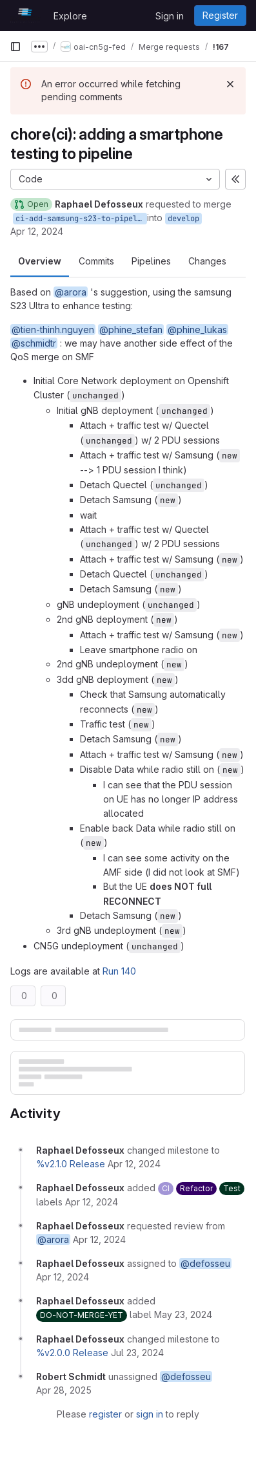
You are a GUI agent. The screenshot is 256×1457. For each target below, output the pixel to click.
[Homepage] (25, 15)
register (105, 1413)
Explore (70, 15)
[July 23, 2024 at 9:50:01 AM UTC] (137, 1352)
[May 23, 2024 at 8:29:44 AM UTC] (183, 1314)
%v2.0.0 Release (72, 1352)
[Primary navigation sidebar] (15, 46)
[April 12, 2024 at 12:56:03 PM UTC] (134, 1163)
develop (183, 218)
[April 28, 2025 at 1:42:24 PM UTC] (64, 1390)
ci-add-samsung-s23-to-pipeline (81, 218)
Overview (39, 260)
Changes (207, 260)
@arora (70, 291)
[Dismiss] (230, 84)
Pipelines (151, 260)
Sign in (169, 15)
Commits (96, 260)
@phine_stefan (130, 329)
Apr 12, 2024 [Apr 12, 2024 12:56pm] (36, 231)
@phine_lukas (197, 329)
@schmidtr (34, 343)
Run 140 (119, 971)
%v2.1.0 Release (70, 1163)
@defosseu (205, 1263)
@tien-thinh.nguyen (53, 329)
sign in (149, 1413)
